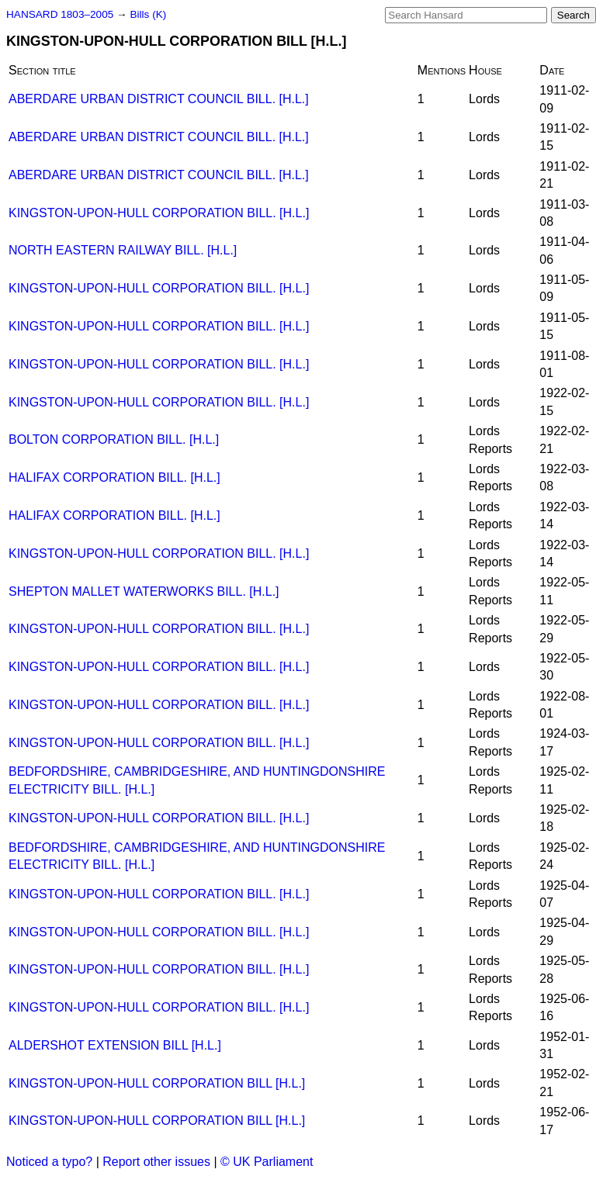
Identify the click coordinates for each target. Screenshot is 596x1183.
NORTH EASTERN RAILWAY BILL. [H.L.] (123, 250)
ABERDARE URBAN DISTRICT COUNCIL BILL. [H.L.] (159, 99)
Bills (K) (148, 14)
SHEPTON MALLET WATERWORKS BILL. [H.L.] (144, 591)
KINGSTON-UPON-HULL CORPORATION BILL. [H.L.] (159, 213)
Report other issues (156, 1161)
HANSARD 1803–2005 (59, 14)
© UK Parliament (266, 1161)
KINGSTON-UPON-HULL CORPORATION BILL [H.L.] (157, 1083)
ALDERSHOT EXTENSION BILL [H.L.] (115, 1045)
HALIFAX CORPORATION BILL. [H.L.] (114, 477)
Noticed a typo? (49, 1161)
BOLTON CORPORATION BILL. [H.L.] (114, 439)
